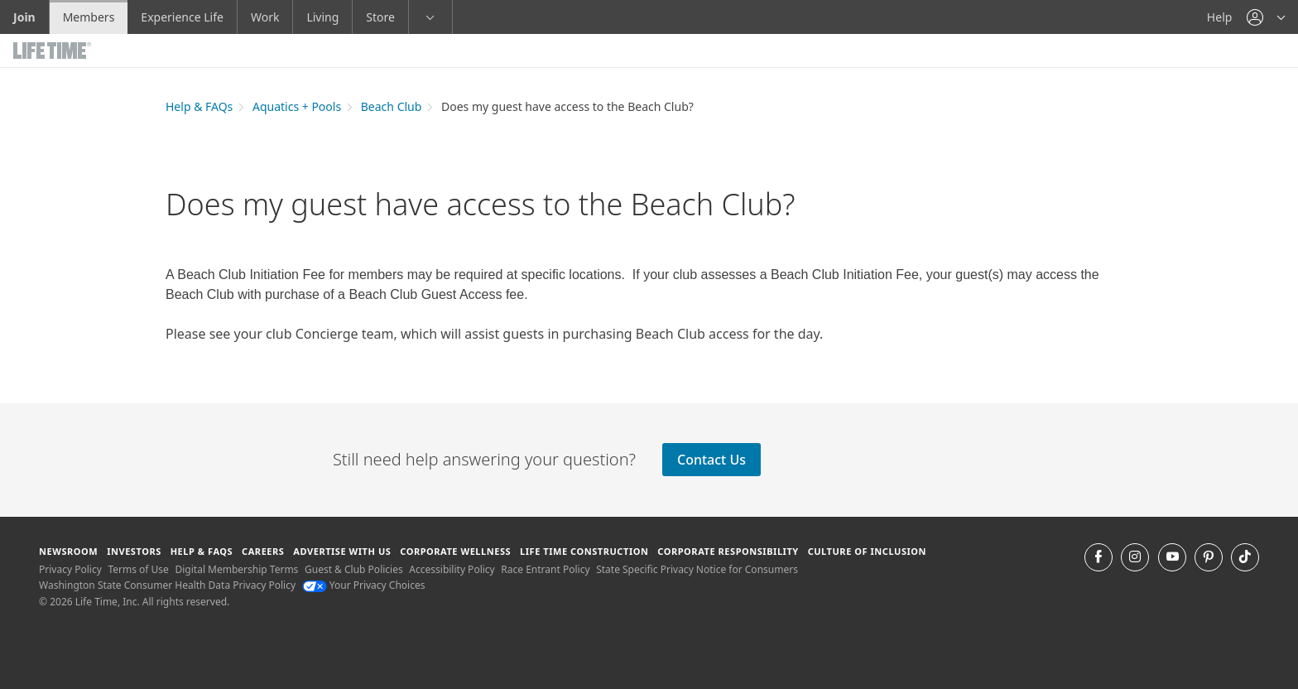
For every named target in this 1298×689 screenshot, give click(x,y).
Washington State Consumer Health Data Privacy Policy (167, 585)
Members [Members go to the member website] (89, 17)
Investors (134, 551)
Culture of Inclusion (867, 551)
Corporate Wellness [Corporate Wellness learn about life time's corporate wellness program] (455, 551)
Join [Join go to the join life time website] (24, 17)
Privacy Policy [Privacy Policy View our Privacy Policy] (70, 569)
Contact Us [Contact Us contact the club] (711, 459)
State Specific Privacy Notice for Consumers (697, 569)
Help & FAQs (199, 106)
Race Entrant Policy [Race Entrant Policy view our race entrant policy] (545, 569)
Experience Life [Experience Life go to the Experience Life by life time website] (182, 17)
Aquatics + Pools (296, 106)
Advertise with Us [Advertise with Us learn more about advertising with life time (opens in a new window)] (342, 551)
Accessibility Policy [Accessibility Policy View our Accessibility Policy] (451, 569)
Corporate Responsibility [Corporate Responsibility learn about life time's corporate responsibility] (727, 551)
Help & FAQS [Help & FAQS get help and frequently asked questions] (202, 551)
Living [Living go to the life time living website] (322, 17)
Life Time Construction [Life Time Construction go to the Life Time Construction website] (584, 551)
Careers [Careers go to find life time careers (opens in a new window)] (263, 551)
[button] (1266, 17)
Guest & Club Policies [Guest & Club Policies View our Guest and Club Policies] (354, 569)
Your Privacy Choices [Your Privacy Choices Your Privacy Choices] (363, 585)
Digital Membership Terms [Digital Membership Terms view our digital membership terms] (236, 569)
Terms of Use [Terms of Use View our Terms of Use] (138, 569)
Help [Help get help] (1220, 17)
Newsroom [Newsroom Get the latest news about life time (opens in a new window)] (68, 551)
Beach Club (391, 106)
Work (265, 17)
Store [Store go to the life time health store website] (380, 17)
